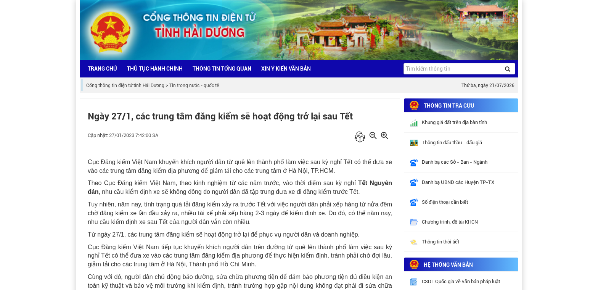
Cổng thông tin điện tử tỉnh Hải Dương (125, 85)
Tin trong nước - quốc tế (194, 85)
